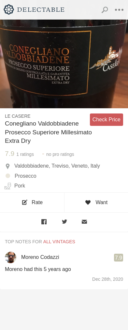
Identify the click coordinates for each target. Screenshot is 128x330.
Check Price (106, 119)
